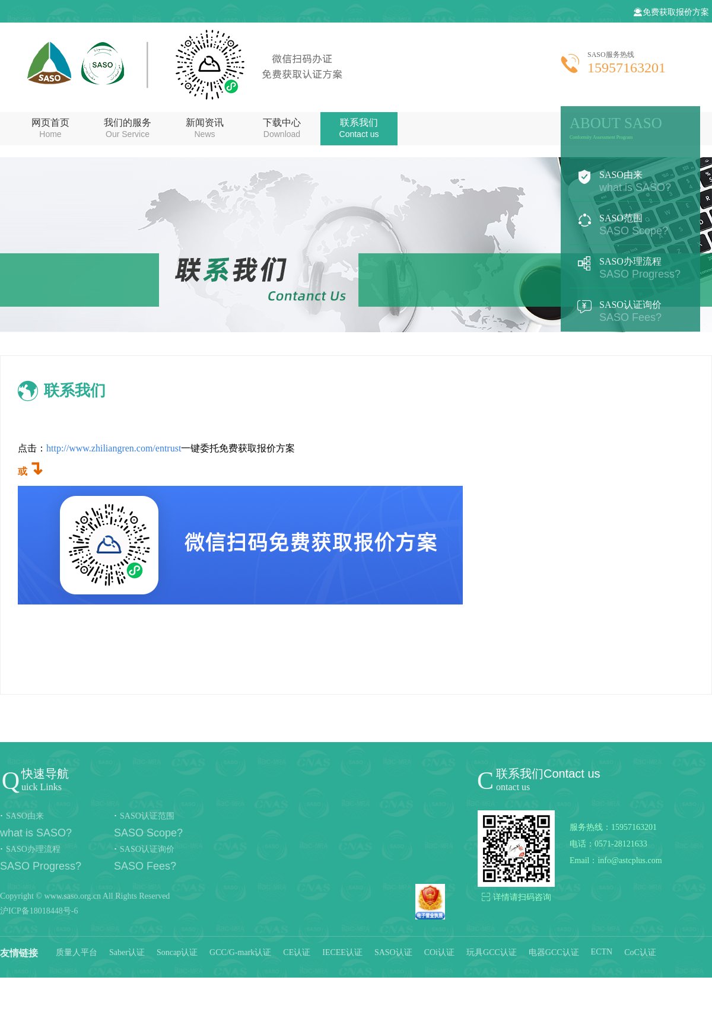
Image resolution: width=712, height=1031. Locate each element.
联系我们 (359, 128)
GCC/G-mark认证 (240, 952)
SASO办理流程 (630, 268)
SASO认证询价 (630, 311)
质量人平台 (76, 952)
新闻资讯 (204, 128)
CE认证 (296, 952)
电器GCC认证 (554, 952)
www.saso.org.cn (72, 896)
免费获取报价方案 (671, 12)
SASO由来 (630, 181)
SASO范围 (630, 224)
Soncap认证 (177, 952)
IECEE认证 (342, 952)
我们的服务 (127, 128)
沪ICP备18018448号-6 (39, 910)
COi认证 (439, 952)
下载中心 (281, 128)
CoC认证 (640, 952)
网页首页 (50, 128)
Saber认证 (127, 952)
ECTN (602, 951)
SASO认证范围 (147, 816)
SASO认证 (393, 952)
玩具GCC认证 (491, 952)
